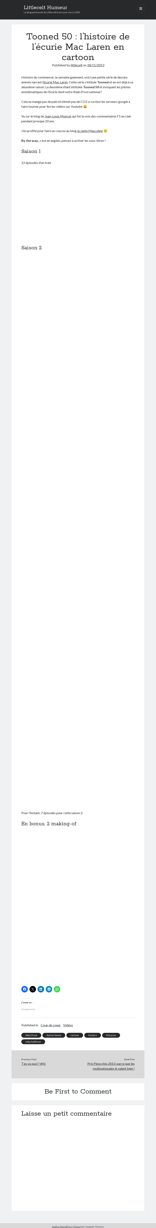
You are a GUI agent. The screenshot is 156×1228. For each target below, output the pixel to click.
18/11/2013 (95, 65)
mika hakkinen (33, 1041)
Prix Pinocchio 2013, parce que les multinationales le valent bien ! (111, 1066)
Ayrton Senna (54, 1035)
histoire (92, 1035)
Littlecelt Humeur (45, 7)
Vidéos (68, 1025)
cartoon (74, 1035)
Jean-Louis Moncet (58, 116)
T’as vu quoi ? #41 (33, 1063)
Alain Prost (31, 1035)
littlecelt (76, 65)
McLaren (111, 1035)
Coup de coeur (51, 1025)
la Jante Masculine (90, 131)
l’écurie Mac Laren (55, 82)
